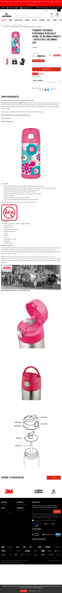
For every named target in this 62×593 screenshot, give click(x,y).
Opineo (53, 524)
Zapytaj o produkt (38, 60)
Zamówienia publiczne (7, 515)
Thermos (34, 47)
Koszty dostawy (38, 80)
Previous (2, 492)
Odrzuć (39, 590)
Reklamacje (20, 535)
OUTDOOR (41, 20)
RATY (18, 527)
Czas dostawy (20, 529)
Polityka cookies (21, 510)
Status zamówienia (21, 530)
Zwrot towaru (20, 534)
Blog (54, 7)
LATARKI (54, 20)
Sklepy (50, 7)
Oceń (59, 47)
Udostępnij (45, 90)
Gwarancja (19, 532)
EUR (55, 10)
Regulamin (19, 509)
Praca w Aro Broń (5, 512)
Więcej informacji (33, 590)
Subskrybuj (57, 511)
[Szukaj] (28, 15)
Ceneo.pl (46, 524)
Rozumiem (23, 590)
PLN (59, 10)
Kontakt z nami (44, 7)
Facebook (58, 7)
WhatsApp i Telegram (6, 514)
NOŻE (48, 20)
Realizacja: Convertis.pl (55, 565)
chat (58, 534)
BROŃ (10, 20)
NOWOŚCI (3, 20)
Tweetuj (48, 90)
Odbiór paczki (20, 537)
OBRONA (27, 20)
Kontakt (3, 8)
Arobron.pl (10, 540)
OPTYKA (34, 20)
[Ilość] (39, 65)
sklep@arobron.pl (26, 7)
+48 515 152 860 (13, 7)
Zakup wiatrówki (5, 525)
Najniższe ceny (5, 510)
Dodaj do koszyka (46, 69)
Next (60, 492)
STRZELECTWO (19, 20)
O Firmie (38, 7)
